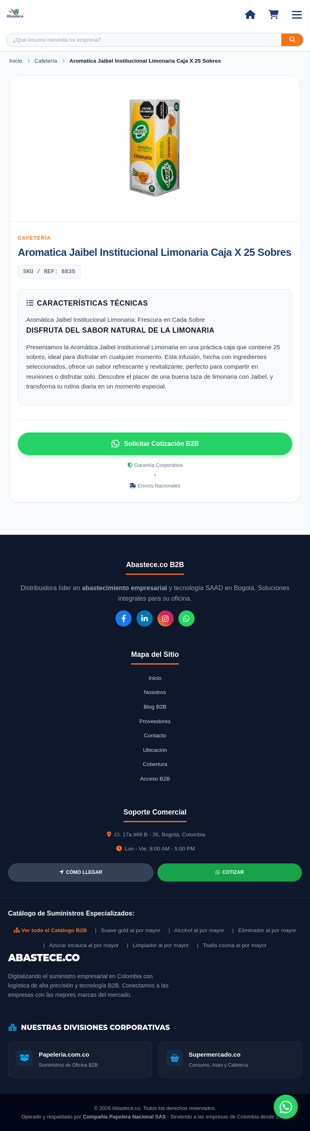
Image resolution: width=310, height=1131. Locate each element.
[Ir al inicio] (250, 14)
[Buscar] (292, 40)
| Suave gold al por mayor (127, 930)
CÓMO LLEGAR (81, 872)
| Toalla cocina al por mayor (232, 945)
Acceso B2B (155, 779)
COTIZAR (230, 872)
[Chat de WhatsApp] (286, 1107)
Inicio (15, 61)
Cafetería (46, 61)
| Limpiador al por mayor (158, 945)
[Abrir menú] (297, 15)
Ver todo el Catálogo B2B (50, 930)
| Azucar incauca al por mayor (81, 945)
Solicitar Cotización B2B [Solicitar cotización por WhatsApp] (155, 443)
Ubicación (155, 750)
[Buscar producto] (144, 40)
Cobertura (155, 764)
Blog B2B (155, 707)
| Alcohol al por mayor (196, 930)
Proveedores (154, 721)
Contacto (155, 735)
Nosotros (155, 692)
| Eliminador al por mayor (264, 930)
